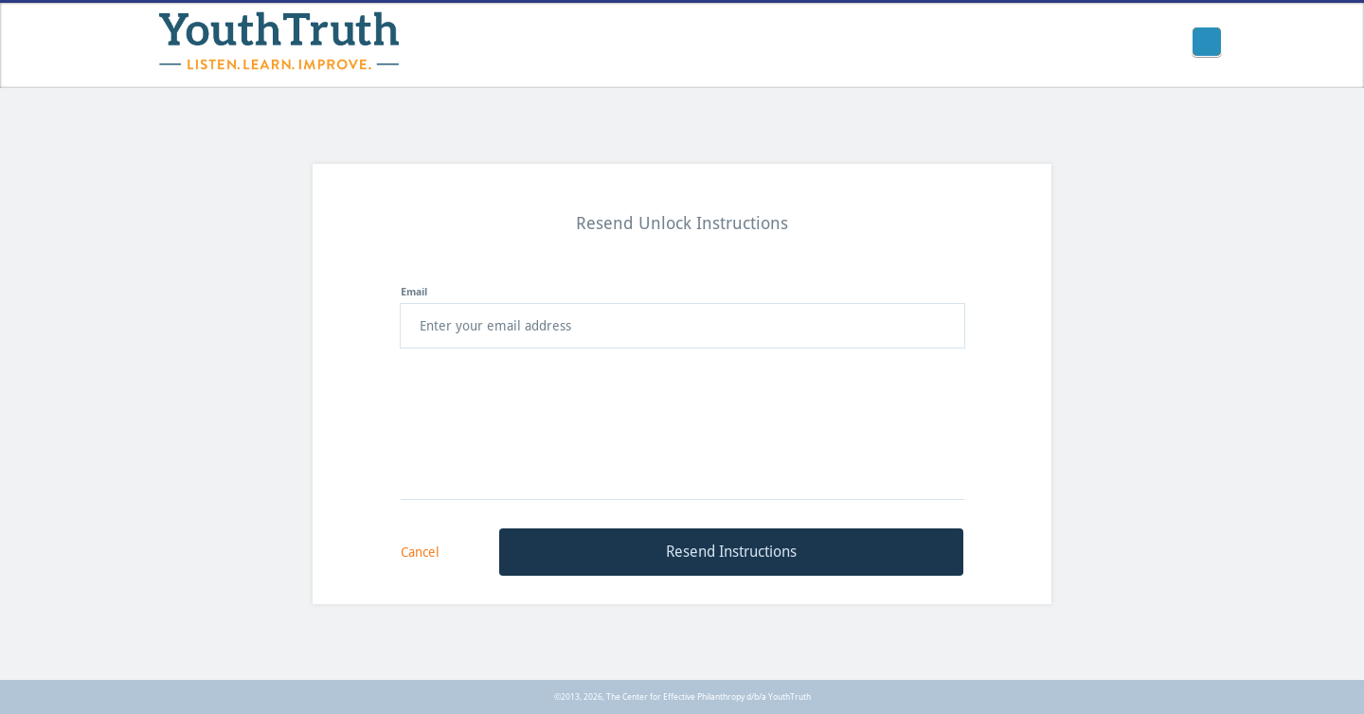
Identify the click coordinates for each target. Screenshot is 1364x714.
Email (414, 292)
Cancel (420, 552)
